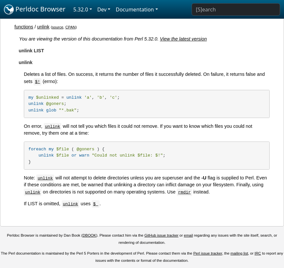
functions (23, 26)
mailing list (239, 253)
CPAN (70, 27)
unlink (43, 26)
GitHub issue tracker (161, 235)
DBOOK (89, 235)
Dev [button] (102, 9)
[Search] (236, 9)
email (188, 235)
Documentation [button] (135, 9)
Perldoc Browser (35, 9)
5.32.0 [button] (80, 9)
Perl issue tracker (207, 253)
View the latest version (183, 39)
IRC (258, 253)
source (57, 27)
